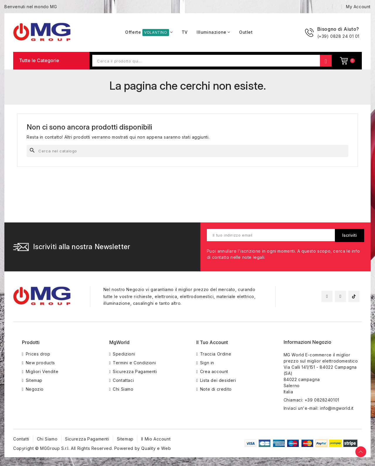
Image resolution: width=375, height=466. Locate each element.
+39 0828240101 (322, 399)
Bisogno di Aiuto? (338, 29)
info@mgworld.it (337, 408)
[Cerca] (187, 151)
